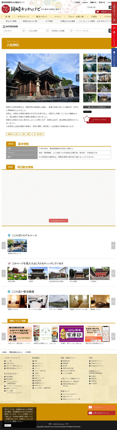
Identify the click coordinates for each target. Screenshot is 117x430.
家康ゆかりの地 (13, 134)
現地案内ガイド (39, 383)
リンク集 (9, 361)
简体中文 (102, 2)
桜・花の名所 (38, 134)
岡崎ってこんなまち (114, 36)
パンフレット (97, 407)
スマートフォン (58, 424)
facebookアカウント (97, 361)
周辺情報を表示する (58, 221)
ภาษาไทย (111, 2)
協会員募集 (9, 376)
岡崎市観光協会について (13, 368)
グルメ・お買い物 (40, 370)
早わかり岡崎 (11, 21)
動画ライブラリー (11, 388)
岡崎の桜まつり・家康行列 (71, 381)
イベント (37, 368)
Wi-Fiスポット (39, 385)
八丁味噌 (49, 21)
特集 (36, 361)
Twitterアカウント (96, 363)
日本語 (77, 2)
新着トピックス (39, 378)
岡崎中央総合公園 (68, 368)
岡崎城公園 (66, 361)
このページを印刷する (97, 107)
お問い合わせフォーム (101, 413)
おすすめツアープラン (106, 21)
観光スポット (39, 366)
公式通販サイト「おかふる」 (114, 57)
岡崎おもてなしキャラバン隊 (71, 399)
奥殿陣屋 (65, 363)
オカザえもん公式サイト (70, 394)
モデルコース (39, 363)
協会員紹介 (9, 379)
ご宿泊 (37, 373)
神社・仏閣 (26, 134)
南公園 (65, 366)
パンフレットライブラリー (14, 386)
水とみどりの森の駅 (69, 370)
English (85, 2)
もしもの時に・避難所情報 (43, 388)
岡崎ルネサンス (67, 396)
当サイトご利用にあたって (14, 366)
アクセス (37, 375)
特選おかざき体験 (68, 21)
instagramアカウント (97, 366)
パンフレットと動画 (87, 21)
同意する (7, 425)
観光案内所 (38, 380)
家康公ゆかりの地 (30, 21)
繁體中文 (93, 2)
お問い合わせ (10, 363)
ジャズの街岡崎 (67, 373)
